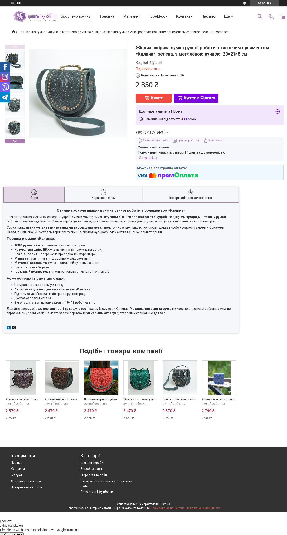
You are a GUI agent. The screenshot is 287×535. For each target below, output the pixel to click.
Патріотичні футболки (97, 492)
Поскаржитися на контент (167, 508)
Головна (107, 16)
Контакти (184, 16)
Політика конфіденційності (203, 508)
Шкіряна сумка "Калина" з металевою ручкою (57, 32)
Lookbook (159, 16)
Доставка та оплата (26, 481)
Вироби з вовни (92, 468)
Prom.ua (165, 504)
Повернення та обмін (26, 487)
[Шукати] (259, 16)
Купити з (199, 98)
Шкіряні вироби (92, 462)
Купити (157, 98)
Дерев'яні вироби (94, 475)
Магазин (130, 16)
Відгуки (16, 475)
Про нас (208, 16)
